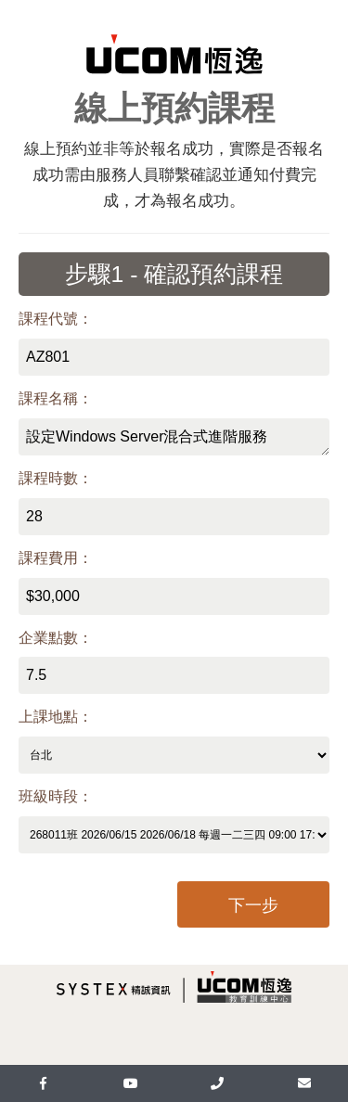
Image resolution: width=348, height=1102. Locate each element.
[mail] (304, 1083)
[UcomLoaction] (218, 1083)
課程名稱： (56, 398)
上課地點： (56, 716)
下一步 (253, 905)
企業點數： (56, 638)
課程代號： (56, 319)
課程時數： (56, 478)
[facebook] (43, 1083)
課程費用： (56, 558)
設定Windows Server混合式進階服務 (174, 436)
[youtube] (130, 1083)
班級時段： (56, 796)
